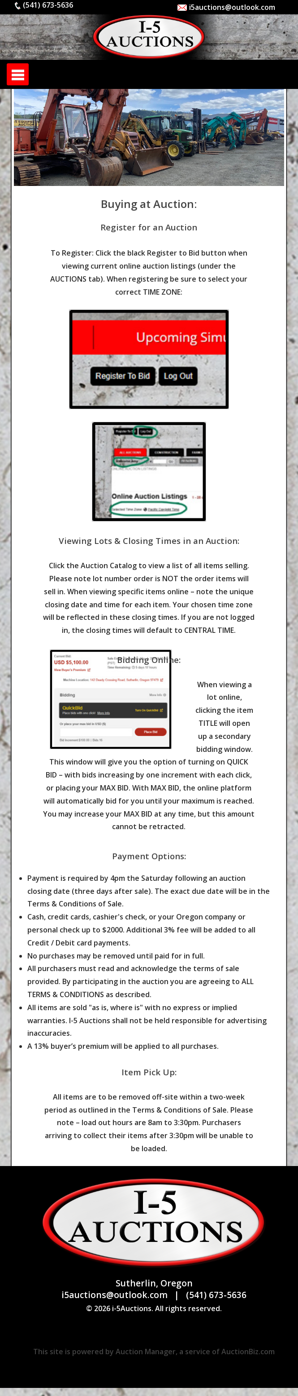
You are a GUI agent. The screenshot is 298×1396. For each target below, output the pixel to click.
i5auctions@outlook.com (226, 7)
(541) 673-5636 (43, 5)
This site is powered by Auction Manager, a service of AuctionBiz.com (154, 1351)
